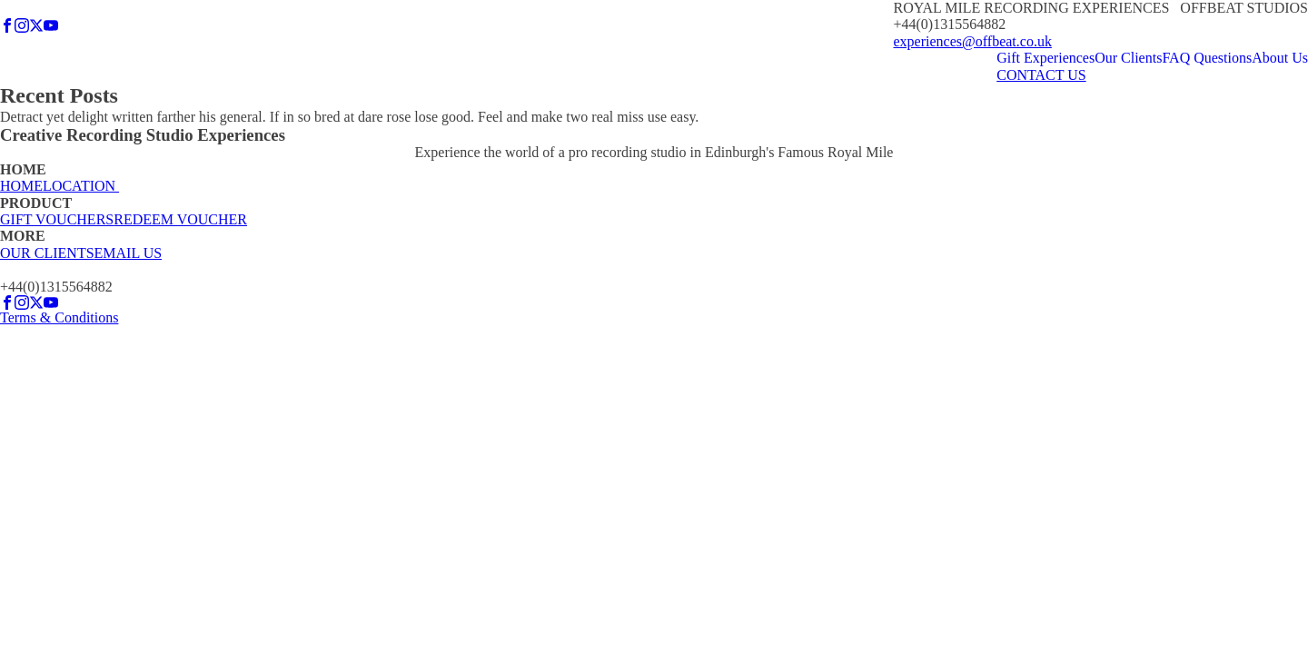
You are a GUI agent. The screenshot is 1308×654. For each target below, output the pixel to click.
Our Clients (1128, 57)
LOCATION (81, 185)
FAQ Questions (1207, 57)
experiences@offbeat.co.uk (973, 41)
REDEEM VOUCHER (180, 219)
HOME (21, 185)
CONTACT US (1040, 75)
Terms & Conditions (59, 317)
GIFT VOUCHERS (57, 219)
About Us (1280, 57)
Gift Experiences (1045, 57)
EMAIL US (128, 253)
